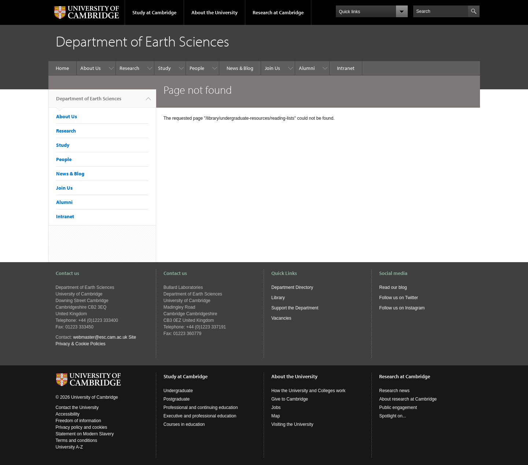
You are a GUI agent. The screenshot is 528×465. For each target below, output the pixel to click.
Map (275, 415)
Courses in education (184, 424)
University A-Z (69, 447)
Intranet (346, 68)
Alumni (307, 68)
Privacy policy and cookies (81, 427)
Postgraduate (177, 399)
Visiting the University (292, 424)
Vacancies (281, 318)
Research (129, 68)
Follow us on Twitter (398, 297)
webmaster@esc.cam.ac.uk (100, 337)
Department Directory (292, 287)
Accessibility (68, 414)
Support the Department (294, 307)
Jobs (275, 407)
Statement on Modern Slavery (85, 433)
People (197, 68)
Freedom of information (78, 420)
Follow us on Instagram (402, 307)
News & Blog (240, 68)
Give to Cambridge (289, 399)
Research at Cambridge (278, 12)
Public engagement (398, 407)
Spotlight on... (392, 415)
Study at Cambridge (154, 12)
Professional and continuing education (201, 407)
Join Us (272, 68)
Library (278, 297)
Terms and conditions (76, 440)
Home (62, 68)
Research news (394, 390)
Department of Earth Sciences (88, 101)
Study (164, 68)
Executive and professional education (200, 415)
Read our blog (393, 287)
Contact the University (77, 407)
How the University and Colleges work (308, 390)
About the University (214, 12)
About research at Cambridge (408, 399)
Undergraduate (178, 390)
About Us (90, 68)
